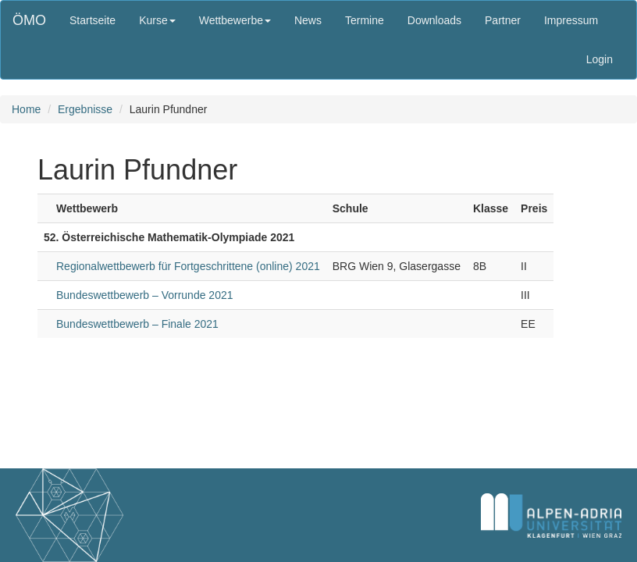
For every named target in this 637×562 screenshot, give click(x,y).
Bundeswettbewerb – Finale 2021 (137, 324)
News (308, 20)
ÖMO (29, 20)
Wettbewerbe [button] (235, 20)
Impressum (571, 20)
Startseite (92, 20)
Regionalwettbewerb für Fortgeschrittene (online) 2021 (188, 266)
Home (26, 109)
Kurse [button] (157, 20)
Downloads (434, 20)
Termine (364, 20)
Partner (503, 20)
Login (599, 59)
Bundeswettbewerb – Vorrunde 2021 (144, 295)
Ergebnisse (85, 109)
